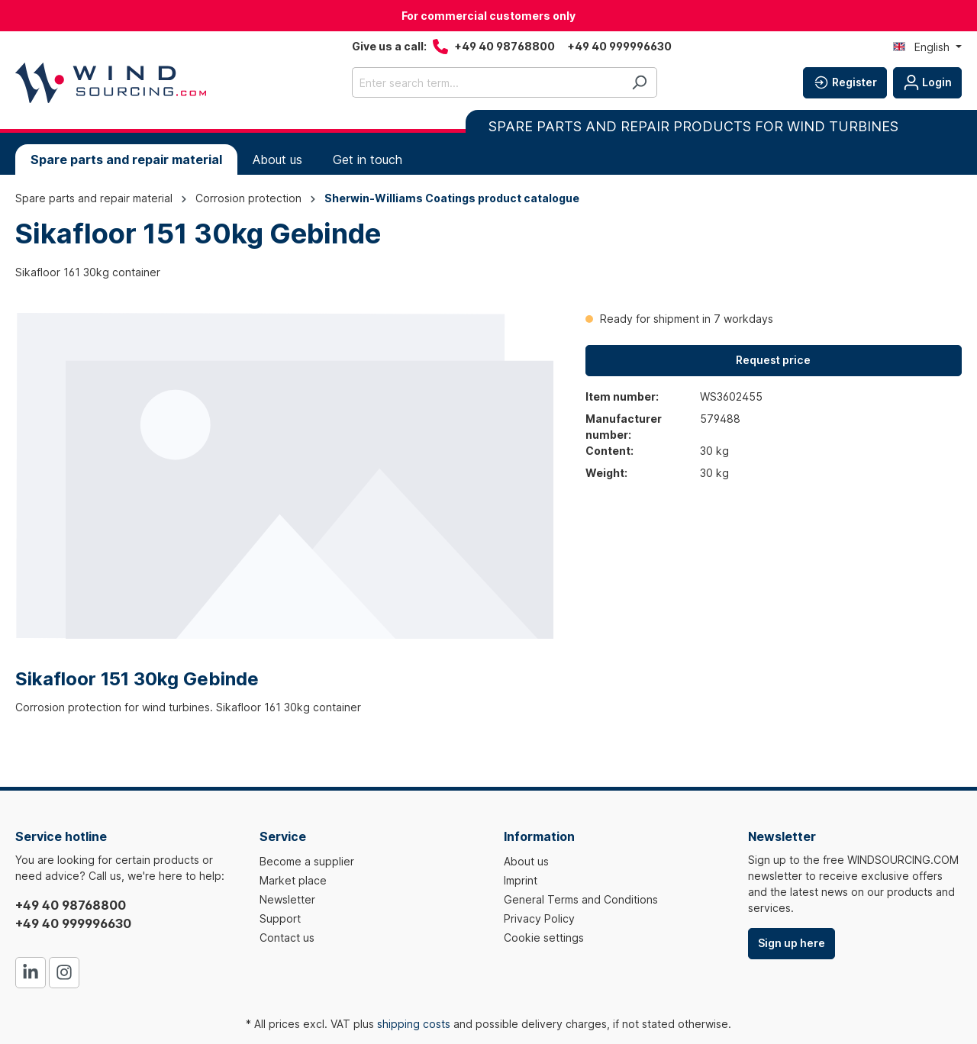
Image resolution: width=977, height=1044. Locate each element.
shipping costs (413, 1023)
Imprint (520, 880)
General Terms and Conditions (581, 899)
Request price (773, 359)
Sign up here (791, 942)
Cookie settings (544, 937)
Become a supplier (307, 861)
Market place (293, 880)
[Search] (639, 82)
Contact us (287, 937)
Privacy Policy (539, 918)
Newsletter (287, 899)
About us (526, 861)
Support (280, 918)
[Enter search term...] (487, 82)
